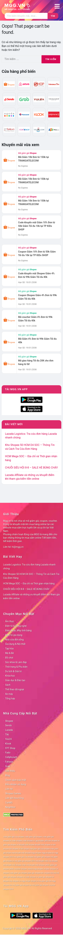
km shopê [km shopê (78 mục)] (25, 849)
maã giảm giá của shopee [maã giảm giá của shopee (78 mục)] (39, 849)
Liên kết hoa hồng (14, 798)
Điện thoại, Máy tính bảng (18, 630)
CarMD (8, 802)
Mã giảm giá (27, 153)
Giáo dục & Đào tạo (15, 680)
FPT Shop (10, 748)
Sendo (8, 725)
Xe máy (9, 694)
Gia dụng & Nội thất (15, 644)
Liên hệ (9, 789)
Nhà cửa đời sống (14, 639)
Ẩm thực (9, 621)
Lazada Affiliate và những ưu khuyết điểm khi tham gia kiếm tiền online (31, 596)
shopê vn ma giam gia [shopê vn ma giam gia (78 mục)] (39, 881)
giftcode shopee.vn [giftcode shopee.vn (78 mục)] (52, 841)
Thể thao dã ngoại (14, 689)
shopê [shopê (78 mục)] (28, 881)
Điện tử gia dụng (13, 635)
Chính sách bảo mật (15, 780)
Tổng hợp (10, 698)
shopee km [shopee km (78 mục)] (39, 873)
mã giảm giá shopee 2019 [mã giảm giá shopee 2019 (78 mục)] (25, 861)
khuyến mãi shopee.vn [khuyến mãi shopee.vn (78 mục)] (44, 845)
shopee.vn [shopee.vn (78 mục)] (54, 869)
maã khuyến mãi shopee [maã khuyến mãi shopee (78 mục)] (21, 853)
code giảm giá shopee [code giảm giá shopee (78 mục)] (33, 837)
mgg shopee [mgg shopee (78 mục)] (36, 853)
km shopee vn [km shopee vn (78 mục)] (15, 849)
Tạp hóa (9, 648)
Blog (7, 775)
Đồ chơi (9, 657)
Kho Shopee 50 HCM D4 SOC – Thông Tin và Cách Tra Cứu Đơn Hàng (31, 576)
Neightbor (10, 807)
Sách (7, 685)
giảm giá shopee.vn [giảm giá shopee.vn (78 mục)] (11, 845)
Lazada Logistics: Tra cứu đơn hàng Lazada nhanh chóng (29, 566)
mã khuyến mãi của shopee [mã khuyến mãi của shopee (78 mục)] (46, 861)
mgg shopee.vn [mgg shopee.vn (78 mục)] (48, 853)
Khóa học (10, 675)
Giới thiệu (10, 770)
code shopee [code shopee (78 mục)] (17, 841)
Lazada (9, 730)
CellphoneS (11, 757)
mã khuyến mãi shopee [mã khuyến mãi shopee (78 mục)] (12, 865)
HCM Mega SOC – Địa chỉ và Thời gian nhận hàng (29, 583)
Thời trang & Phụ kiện (16, 666)
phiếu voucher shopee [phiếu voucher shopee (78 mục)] (18, 869)
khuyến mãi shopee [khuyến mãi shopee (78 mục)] (26, 845)
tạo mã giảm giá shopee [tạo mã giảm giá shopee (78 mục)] (38, 885)
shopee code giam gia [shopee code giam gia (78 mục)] (12, 873)
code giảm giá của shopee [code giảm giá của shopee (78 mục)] (13, 837)
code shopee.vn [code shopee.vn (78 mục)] (29, 841)
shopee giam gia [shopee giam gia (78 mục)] (27, 873)
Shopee (9, 721)
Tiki (7, 734)
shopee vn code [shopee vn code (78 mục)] (23, 877)
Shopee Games (13, 793)
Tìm (53, 16)
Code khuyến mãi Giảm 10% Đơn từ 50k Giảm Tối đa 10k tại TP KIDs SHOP (36, 226)
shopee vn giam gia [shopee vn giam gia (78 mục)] (37, 877)
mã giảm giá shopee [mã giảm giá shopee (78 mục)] (42, 857)
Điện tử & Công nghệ (16, 626)
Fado (7, 752)
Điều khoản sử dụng (15, 784)
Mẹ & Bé (9, 653)
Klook (8, 743)
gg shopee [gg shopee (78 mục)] (40, 841)
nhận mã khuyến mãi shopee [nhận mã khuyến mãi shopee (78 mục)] (33, 865)
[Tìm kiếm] (26, 16)
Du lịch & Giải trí (13, 671)
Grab (7, 766)
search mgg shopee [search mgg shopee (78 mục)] (35, 869)
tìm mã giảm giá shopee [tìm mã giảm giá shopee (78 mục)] (19, 885)
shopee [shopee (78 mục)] (47, 869)
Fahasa (9, 761)
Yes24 (8, 739)
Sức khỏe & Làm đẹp (16, 662)
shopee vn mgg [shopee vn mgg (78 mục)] (19, 881)
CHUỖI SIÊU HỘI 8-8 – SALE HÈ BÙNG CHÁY (31, 467)
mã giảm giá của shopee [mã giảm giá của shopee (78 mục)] (23, 857)
